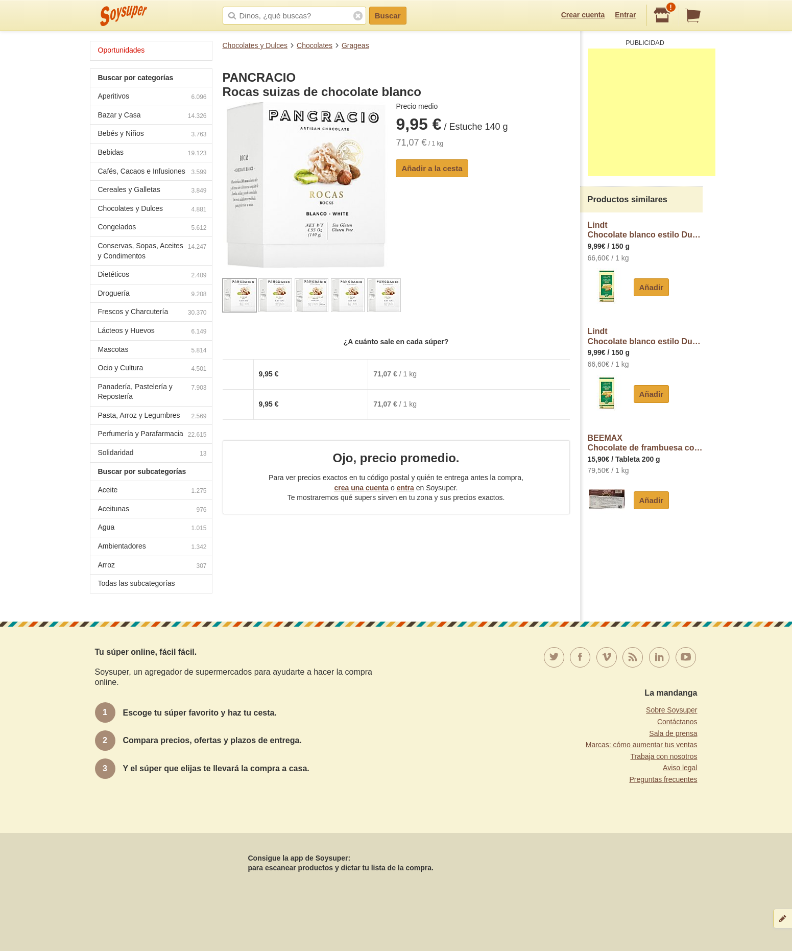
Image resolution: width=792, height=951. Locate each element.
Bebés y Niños (152, 134)
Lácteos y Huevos (152, 331)
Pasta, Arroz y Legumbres (152, 416)
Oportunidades (121, 50)
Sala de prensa (673, 733)
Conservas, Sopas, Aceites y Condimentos (152, 251)
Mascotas (152, 350)
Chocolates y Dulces (255, 45)
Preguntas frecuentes (663, 779)
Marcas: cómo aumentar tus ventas (642, 745)
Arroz (152, 566)
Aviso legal (680, 768)
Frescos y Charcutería (152, 312)
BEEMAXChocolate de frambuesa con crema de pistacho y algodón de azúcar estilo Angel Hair (645, 443)
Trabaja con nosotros (664, 756)
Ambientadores (152, 547)
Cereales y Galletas (152, 190)
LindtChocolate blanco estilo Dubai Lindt (645, 230)
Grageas (355, 45)
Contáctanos (677, 722)
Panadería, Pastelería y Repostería (152, 392)
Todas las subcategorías (136, 583)
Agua (152, 528)
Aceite (152, 491)
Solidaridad (152, 453)
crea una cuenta (361, 488)
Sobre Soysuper (671, 710)
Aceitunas (152, 510)
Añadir (651, 287)
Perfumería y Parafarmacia (152, 435)
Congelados (152, 228)
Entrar (625, 15)
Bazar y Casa (152, 116)
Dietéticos (152, 275)
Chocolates (314, 45)
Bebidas (152, 153)
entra (405, 488)
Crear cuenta (583, 15)
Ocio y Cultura (152, 369)
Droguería (152, 294)
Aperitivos (152, 97)
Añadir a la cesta (431, 168)
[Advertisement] (651, 112)
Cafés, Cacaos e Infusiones (152, 172)
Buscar (388, 15)
